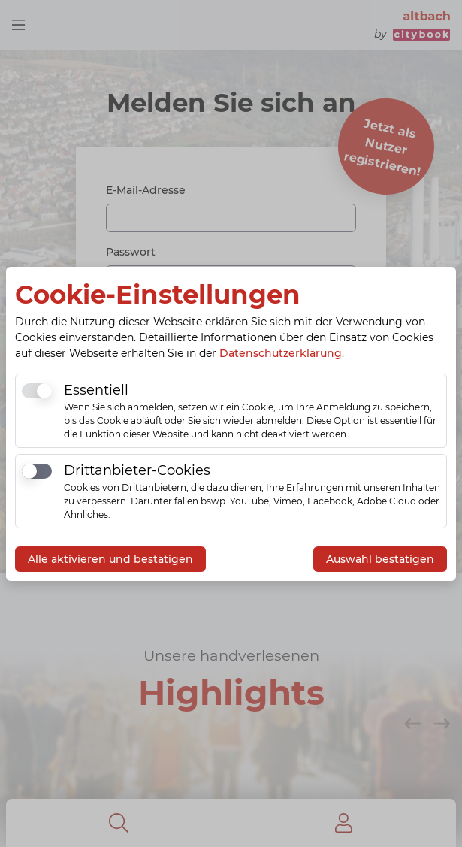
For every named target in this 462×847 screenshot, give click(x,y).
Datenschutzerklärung (280, 353)
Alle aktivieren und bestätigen (110, 559)
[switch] (37, 390)
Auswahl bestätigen (380, 559)
